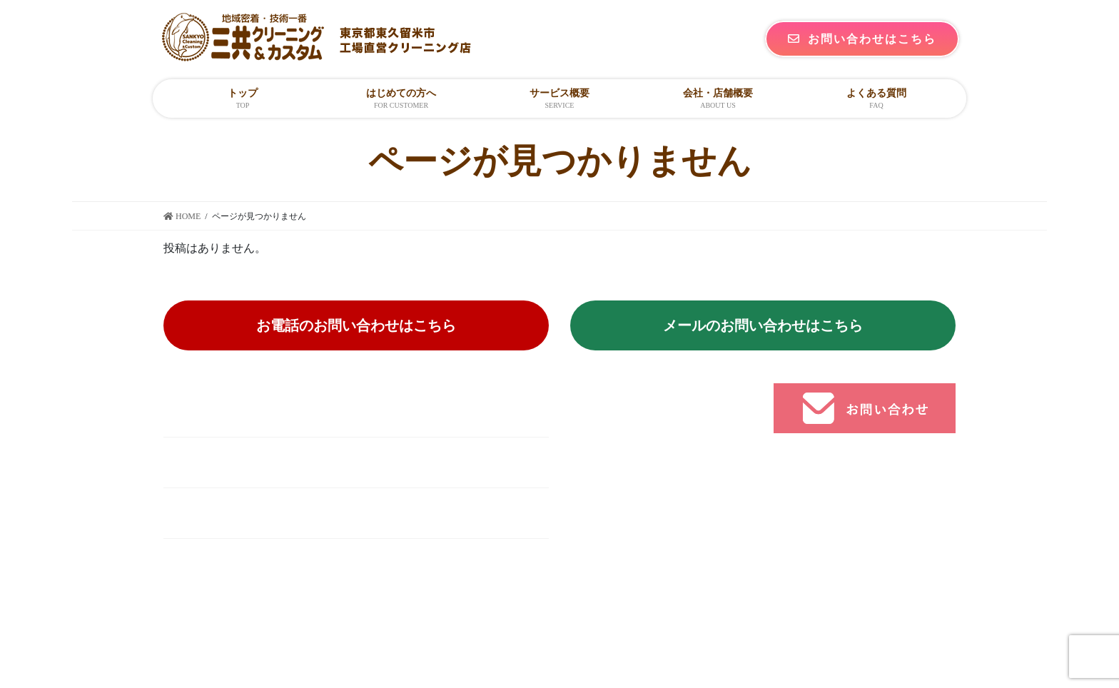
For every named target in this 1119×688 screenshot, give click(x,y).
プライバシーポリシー (656, 577)
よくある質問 (633, 549)
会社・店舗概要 (639, 521)
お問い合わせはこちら (862, 39)
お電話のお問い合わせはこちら (356, 325)
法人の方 (621, 493)
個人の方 (621, 466)
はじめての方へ (639, 437)
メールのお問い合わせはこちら (763, 325)
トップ (616, 409)
